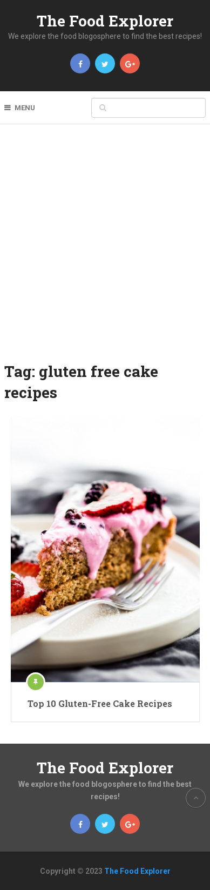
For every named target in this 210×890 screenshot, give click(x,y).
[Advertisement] (105, 250)
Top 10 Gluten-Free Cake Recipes (100, 703)
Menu (25, 108)
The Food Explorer (105, 21)
